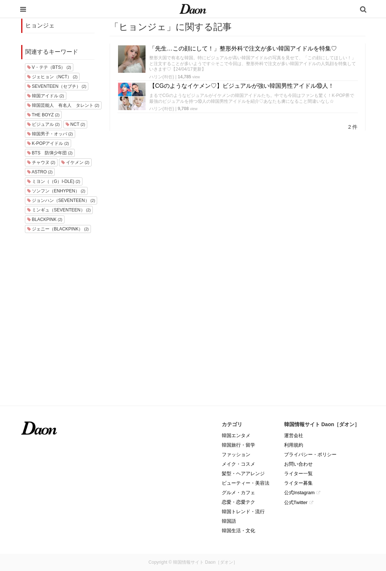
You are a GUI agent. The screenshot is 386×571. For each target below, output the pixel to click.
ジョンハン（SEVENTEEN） (61, 200)
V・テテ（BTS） (49, 67)
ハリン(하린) (161, 76)
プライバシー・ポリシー (310, 454)
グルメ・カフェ (238, 492)
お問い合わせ (298, 464)
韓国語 (229, 521)
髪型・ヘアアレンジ (243, 473)
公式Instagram (299, 492)
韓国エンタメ (236, 435)
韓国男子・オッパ (50, 133)
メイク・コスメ (238, 464)
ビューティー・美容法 (245, 483)
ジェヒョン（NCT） (52, 76)
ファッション (236, 454)
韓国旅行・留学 (238, 445)
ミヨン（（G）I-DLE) (53, 181)
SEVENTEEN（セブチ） (57, 86)
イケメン (75, 162)
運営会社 (293, 435)
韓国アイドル (45, 95)
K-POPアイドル (48, 143)
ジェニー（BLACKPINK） (58, 229)
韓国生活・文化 (238, 530)
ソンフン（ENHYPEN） (56, 191)
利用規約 (293, 445)
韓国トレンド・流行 (243, 511)
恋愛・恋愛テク (238, 502)
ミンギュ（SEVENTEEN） (59, 210)
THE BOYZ (43, 114)
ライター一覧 (298, 473)
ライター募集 (298, 483)
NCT (75, 124)
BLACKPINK (44, 219)
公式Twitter (296, 502)
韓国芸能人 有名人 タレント (63, 105)
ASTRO (40, 171)
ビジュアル (43, 124)
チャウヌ (41, 162)
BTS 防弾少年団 (50, 152)
